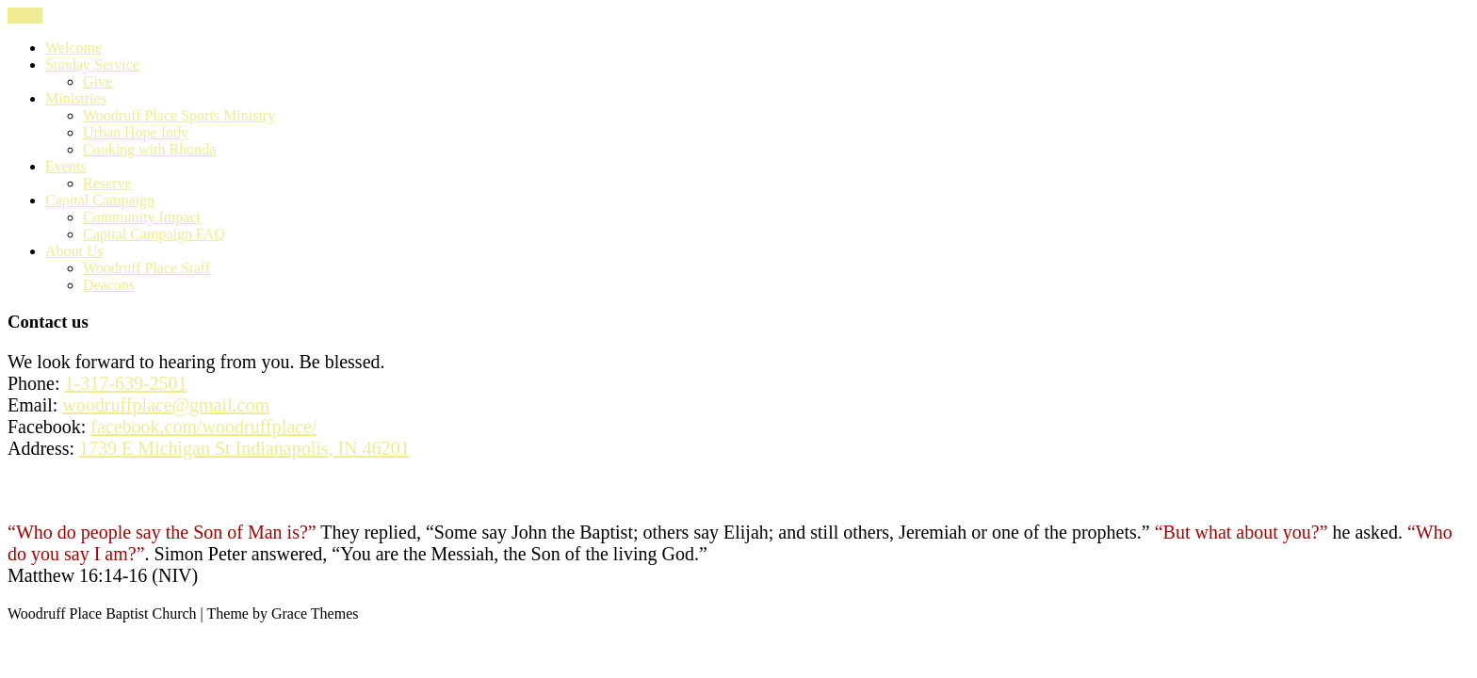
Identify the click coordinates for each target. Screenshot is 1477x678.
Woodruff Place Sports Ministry (179, 115)
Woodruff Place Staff (146, 268)
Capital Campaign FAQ (154, 234)
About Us (74, 251)
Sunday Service (92, 64)
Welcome (73, 48)
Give (97, 81)
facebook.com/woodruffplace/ (203, 426)
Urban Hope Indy (135, 132)
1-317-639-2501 (126, 383)
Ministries (75, 98)
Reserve (107, 183)
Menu (25, 16)
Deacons (109, 285)
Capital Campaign (99, 200)
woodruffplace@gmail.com (165, 405)
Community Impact (142, 217)
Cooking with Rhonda (149, 149)
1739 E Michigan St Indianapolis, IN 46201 (244, 448)
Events (66, 166)
